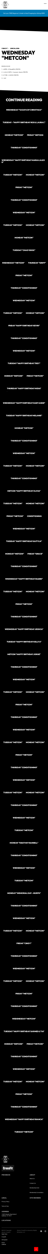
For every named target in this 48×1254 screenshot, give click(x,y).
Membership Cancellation (36, 1192)
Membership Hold (34, 1188)
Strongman (4, 1239)
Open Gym (4, 1234)
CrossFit (4, 1237)
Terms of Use (5, 1206)
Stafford (4, 1244)
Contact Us (33, 1183)
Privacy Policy (5, 1201)
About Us (32, 1178)
